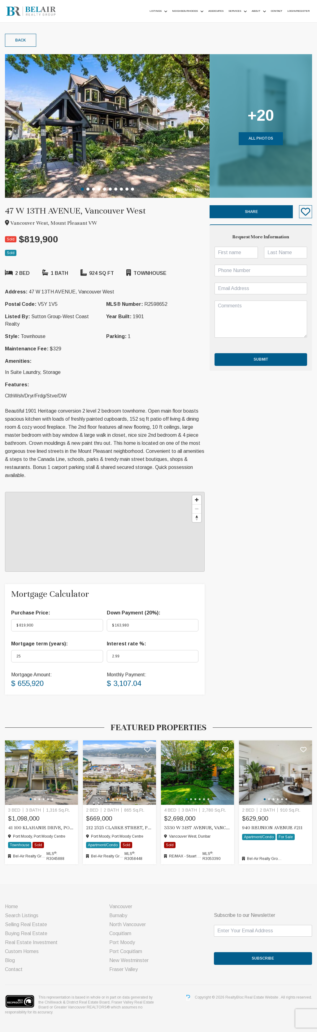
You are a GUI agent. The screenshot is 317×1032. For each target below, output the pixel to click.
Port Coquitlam (125, 951)
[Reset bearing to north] (196, 517)
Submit (261, 359)
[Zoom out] (196, 508)
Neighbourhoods (185, 11)
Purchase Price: (30, 612)
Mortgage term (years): (39, 643)
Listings (156, 11)
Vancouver (120, 906)
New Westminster (129, 960)
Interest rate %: (126, 643)
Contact (276, 11)
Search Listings (21, 915)
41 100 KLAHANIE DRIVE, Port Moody (41, 827)
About (256, 11)
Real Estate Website (262, 997)
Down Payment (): (133, 612)
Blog (10, 960)
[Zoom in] (196, 499)
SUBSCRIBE (263, 958)
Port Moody (122, 942)
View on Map (188, 189)
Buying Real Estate (26, 933)
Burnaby (118, 915)
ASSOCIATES (216, 11)
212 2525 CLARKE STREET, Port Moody (119, 827)
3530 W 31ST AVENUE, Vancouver (197, 827)
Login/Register (298, 11)
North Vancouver (127, 924)
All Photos (261, 138)
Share (251, 212)
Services (234, 11)
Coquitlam (120, 933)
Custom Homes (22, 951)
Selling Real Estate (26, 924)
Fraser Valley (123, 969)
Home (11, 906)
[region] (104, 531)
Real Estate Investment (31, 942)
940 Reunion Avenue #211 (272, 827)
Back (20, 40)
